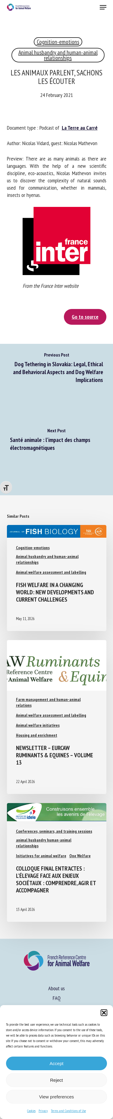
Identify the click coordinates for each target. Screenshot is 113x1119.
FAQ (57, 997)
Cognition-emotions (58, 42)
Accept (57, 1063)
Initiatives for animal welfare (41, 855)
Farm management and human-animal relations (48, 702)
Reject (56, 1080)
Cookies (31, 1110)
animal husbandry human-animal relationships (43, 842)
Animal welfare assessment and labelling (51, 572)
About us (56, 988)
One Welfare (80, 855)
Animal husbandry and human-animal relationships (58, 55)
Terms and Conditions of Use (68, 1110)
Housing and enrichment (36, 735)
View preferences (56, 1096)
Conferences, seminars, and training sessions (54, 831)
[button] (104, 1013)
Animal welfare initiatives (38, 725)
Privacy (43, 1110)
